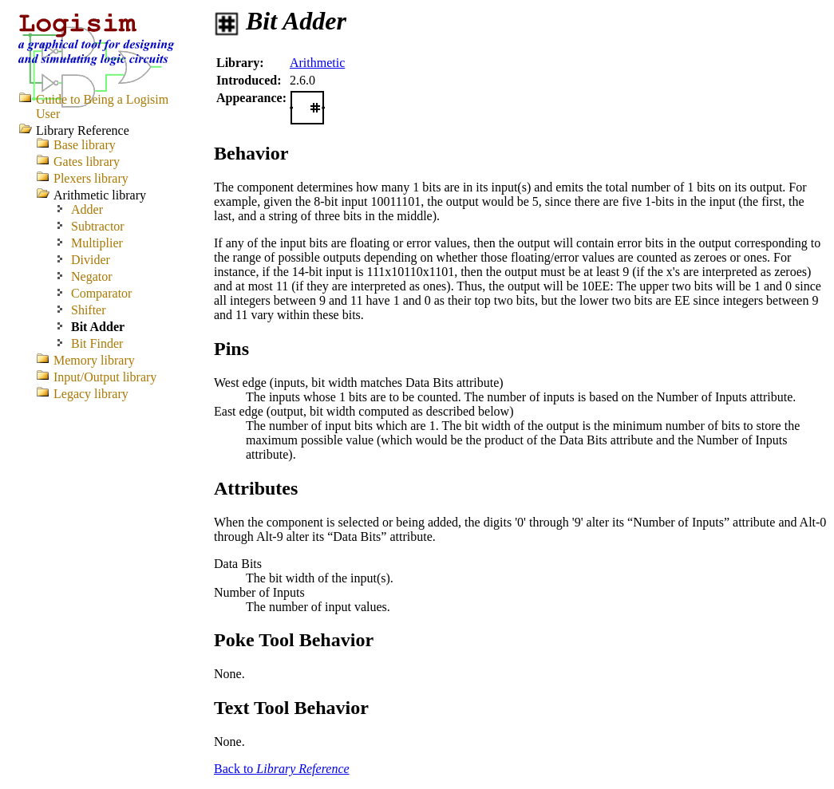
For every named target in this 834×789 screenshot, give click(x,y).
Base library (84, 145)
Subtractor (98, 226)
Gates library (86, 161)
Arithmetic (317, 62)
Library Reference (82, 130)
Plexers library (90, 178)
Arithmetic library (99, 195)
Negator (92, 276)
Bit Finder (97, 343)
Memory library (94, 360)
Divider (90, 259)
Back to (282, 768)
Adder (87, 209)
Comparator (101, 293)
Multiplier (97, 243)
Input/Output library (104, 377)
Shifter (88, 310)
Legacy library (90, 393)
